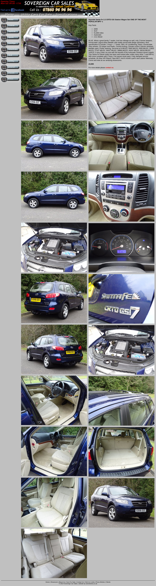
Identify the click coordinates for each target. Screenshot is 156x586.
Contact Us (80, 582)
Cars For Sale (70, 582)
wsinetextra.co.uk (91, 583)
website (80, 583)
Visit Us (87, 582)
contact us (109, 68)
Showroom (54, 582)
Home (48, 582)
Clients (108, 582)
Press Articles (100, 582)
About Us (62, 582)
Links (93, 582)
